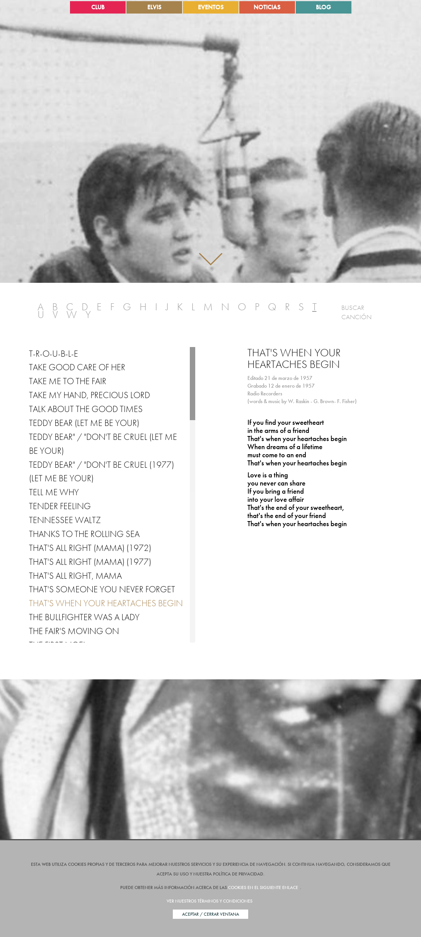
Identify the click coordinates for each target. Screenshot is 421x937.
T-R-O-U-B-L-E (53, 353)
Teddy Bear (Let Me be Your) (84, 423)
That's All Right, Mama (75, 575)
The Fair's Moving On (74, 631)
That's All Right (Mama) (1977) (90, 562)
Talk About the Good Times (86, 409)
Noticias (267, 7)
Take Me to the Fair (67, 381)
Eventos (210, 7)
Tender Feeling (60, 506)
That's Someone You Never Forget (102, 589)
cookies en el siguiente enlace (263, 887)
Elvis (154, 7)
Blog (323, 7)
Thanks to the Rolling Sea (84, 534)
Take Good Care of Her (77, 367)
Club (97, 7)
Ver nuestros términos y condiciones (209, 901)
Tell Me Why (54, 492)
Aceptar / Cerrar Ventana (210, 914)
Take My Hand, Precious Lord (89, 395)
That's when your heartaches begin (106, 603)
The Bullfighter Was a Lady (84, 617)
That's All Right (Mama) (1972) (90, 548)
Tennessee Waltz (65, 520)
